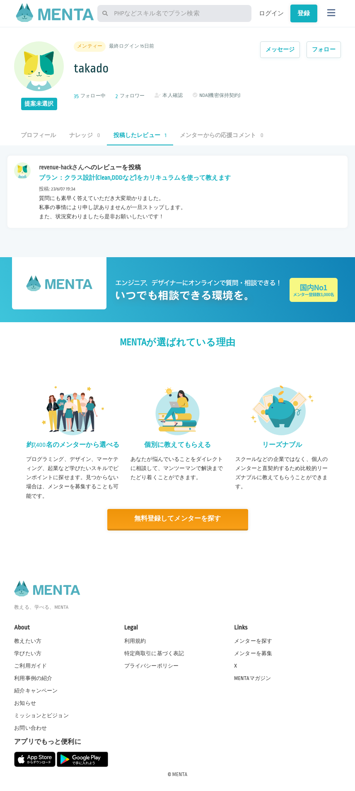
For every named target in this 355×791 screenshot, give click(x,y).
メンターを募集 (253, 653)
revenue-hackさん (61, 167)
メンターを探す (253, 641)
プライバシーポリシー (151, 665)
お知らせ (25, 703)
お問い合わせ (30, 728)
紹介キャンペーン (36, 690)
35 (76, 96)
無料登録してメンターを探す (177, 518)
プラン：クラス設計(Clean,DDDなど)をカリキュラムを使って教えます (135, 177)
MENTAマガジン (252, 678)
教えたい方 (27, 641)
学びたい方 (27, 653)
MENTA (180, 774)
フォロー (324, 49)
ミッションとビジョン (41, 715)
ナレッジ (84, 135)
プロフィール (38, 135)
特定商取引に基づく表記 (154, 653)
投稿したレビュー (140, 135)
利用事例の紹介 (33, 678)
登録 (303, 13)
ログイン (271, 13)
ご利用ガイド (30, 665)
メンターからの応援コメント (221, 135)
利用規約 (135, 641)
